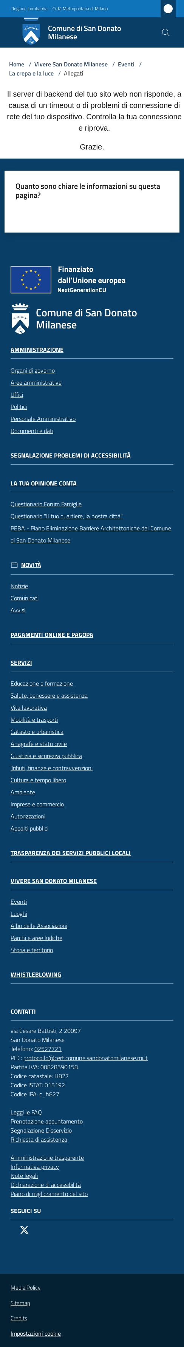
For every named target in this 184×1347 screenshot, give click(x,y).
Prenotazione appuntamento (50, 1121)
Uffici (17, 394)
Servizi (21, 662)
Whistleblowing (36, 974)
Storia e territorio (32, 949)
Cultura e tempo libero (38, 779)
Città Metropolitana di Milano (80, 8)
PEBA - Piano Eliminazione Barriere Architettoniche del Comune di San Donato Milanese (91, 534)
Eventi (126, 64)
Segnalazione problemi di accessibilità (71, 455)
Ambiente (23, 792)
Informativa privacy (35, 1166)
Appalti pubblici (29, 828)
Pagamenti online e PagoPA (52, 634)
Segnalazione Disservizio (45, 1130)
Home (16, 64)
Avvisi (18, 610)
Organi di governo (33, 370)
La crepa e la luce (31, 73)
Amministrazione (37, 349)
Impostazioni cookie (36, 1333)
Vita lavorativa (29, 707)
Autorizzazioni (28, 816)
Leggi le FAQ (26, 1112)
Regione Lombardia (29, 8)
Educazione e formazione (42, 683)
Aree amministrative (36, 382)
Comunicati (25, 598)
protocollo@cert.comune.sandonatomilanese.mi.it (89, 1057)
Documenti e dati (32, 430)
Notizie (19, 585)
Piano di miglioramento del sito (49, 1193)
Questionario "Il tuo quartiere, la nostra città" (67, 516)
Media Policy (25, 1287)
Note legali (24, 1175)
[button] (166, 32)
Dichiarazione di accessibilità (49, 1184)
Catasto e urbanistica (37, 731)
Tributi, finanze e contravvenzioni (52, 767)
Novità (31, 565)
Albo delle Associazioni (39, 925)
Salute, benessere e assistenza (49, 695)
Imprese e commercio (37, 804)
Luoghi (19, 913)
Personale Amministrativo (43, 418)
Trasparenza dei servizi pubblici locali (71, 853)
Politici (19, 406)
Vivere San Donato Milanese (71, 64)
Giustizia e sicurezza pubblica (46, 755)
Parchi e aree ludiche (36, 937)
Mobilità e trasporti (34, 719)
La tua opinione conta (44, 483)
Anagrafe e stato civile (39, 743)
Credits (19, 1318)
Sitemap (20, 1303)
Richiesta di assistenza (43, 1139)
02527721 (51, 1048)
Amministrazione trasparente (47, 1157)
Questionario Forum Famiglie (46, 504)
